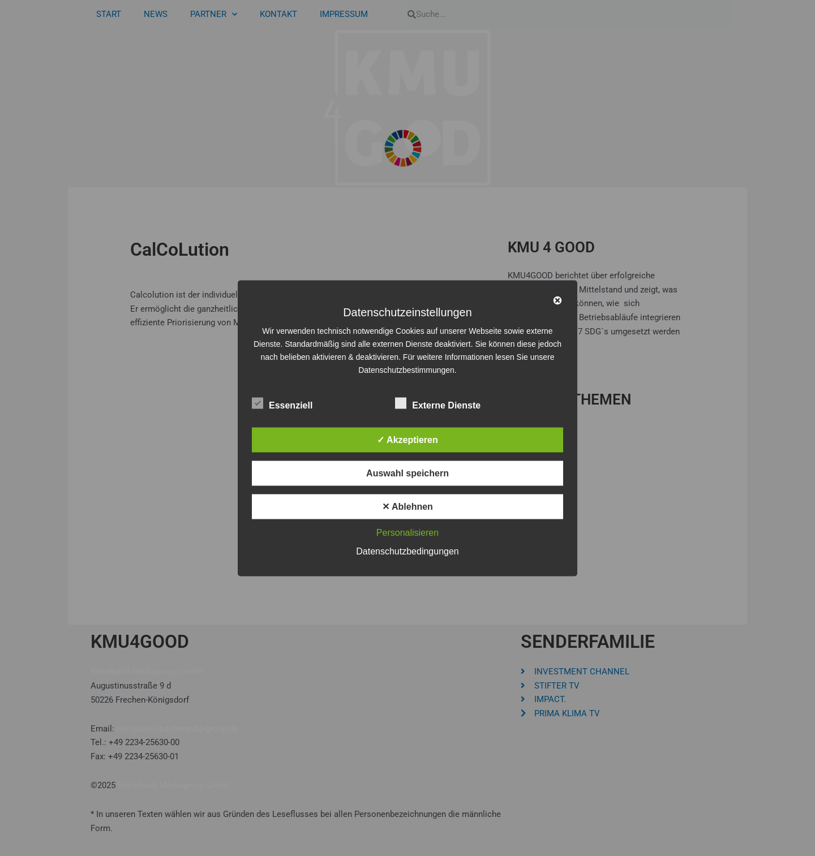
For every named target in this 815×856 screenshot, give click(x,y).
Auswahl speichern (407, 473)
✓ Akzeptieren (407, 439)
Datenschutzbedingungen (407, 551)
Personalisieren (407, 532)
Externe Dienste (438, 403)
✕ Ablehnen (407, 506)
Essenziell (282, 403)
